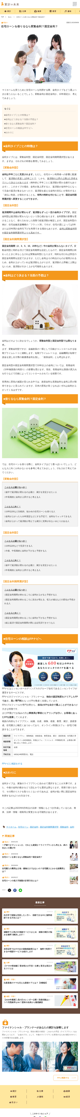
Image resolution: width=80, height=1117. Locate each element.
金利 (72, 827)
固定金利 (34, 827)
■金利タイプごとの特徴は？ (17, 115)
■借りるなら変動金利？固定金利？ (20, 123)
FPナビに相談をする (12, 763)
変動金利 (64, 827)
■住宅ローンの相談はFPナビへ (18, 128)
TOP (2, 17)
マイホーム (11, 827)
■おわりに (9, 132)
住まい (10, 17)
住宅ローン (23, 827)
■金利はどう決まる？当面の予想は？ (21, 119)
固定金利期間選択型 (49, 827)
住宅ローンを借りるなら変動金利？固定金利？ (30, 17)
